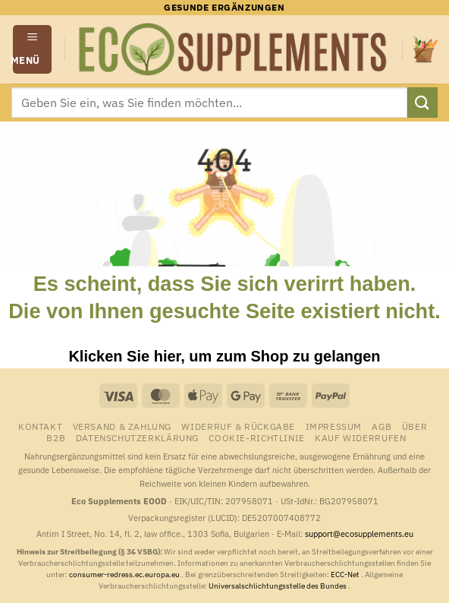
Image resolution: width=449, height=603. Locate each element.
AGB (381, 426)
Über (414, 426)
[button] (32, 49)
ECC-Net (346, 574)
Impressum (334, 426)
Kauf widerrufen (360, 437)
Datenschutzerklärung (137, 437)
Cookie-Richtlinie (256, 437)
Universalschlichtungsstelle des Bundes (278, 586)
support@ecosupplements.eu (359, 534)
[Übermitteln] (422, 102)
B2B (55, 437)
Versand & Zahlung (122, 426)
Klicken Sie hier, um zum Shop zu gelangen (224, 356)
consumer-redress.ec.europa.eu (125, 574)
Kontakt (40, 426)
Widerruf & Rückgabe (238, 426)
